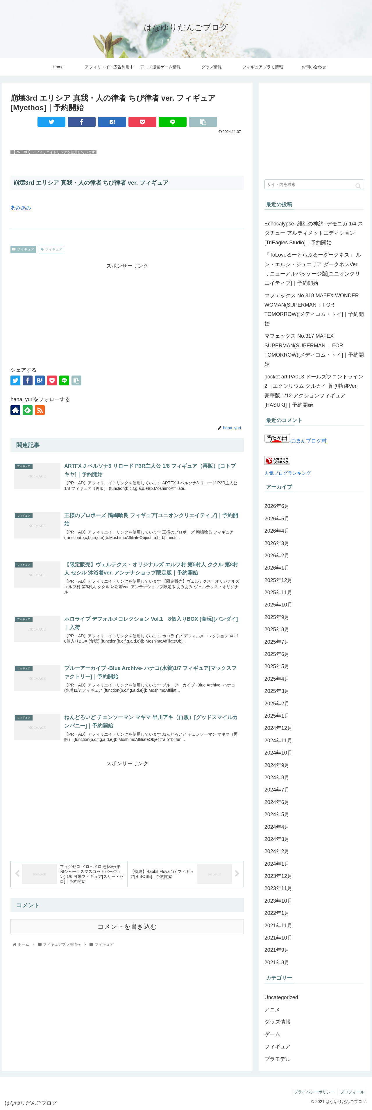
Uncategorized (281, 997)
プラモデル (277, 1059)
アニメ (272, 1010)
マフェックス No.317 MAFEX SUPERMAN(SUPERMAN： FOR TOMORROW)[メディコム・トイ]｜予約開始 (314, 350)
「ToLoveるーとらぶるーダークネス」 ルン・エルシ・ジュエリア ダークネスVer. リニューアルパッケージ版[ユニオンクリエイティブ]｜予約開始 (312, 269)
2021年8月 (276, 962)
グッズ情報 (277, 1022)
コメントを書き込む (127, 928)
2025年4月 (276, 679)
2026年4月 (276, 531)
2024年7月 (276, 790)
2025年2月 (276, 704)
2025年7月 (276, 642)
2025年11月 (278, 592)
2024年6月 (276, 802)
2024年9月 (276, 765)
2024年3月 (276, 839)
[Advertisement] (127, 311)
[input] (314, 184)
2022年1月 (276, 913)
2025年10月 (278, 605)
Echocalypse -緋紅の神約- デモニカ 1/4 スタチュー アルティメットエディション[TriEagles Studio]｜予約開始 (313, 233)
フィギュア (23, 249)
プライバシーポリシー (313, 1092)
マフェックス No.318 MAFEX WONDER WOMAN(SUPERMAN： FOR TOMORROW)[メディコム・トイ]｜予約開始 (314, 310)
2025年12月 (278, 580)
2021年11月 (278, 925)
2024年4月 (276, 827)
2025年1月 (276, 716)
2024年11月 (278, 740)
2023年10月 (278, 901)
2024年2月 (276, 851)
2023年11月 (278, 888)
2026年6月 (276, 506)
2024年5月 (276, 814)
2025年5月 (276, 666)
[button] (358, 186)
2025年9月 (276, 617)
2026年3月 (276, 543)
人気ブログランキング (287, 473)
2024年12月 (278, 728)
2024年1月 (276, 864)
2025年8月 (276, 629)
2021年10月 (278, 938)
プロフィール (352, 1092)
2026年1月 (276, 568)
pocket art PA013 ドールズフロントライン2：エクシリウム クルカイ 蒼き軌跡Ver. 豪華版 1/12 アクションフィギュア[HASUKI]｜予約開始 (313, 391)
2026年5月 (276, 519)
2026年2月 (276, 555)
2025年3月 (276, 691)
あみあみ (20, 208)
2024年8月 (276, 777)
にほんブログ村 (295, 441)
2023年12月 (278, 876)
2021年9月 (276, 950)
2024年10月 (278, 753)
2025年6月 (276, 654)
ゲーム (272, 1034)
